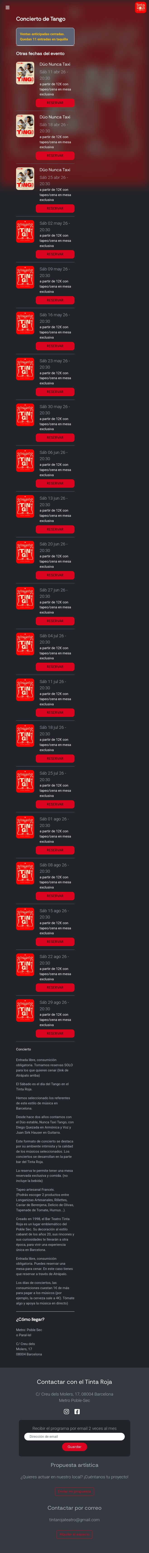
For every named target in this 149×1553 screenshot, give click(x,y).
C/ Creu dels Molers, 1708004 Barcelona (29, 1349)
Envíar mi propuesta (74, 1491)
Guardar (75, 1447)
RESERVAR (55, 103)
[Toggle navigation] (7, 8)
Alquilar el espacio (74, 1534)
